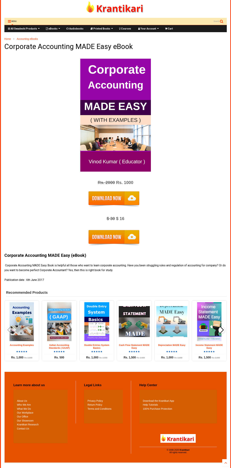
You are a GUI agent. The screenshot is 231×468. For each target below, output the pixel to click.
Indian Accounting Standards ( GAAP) (59, 346)
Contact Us (23, 428)
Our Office (22, 416)
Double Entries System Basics (96, 346)
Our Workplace (25, 412)
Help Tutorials (150, 404)
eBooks (53, 28)
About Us (22, 400)
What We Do (24, 408)
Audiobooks (74, 28)
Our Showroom (25, 420)
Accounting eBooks (27, 38)
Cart (169, 28)
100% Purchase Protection (157, 408)
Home (7, 38)
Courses (125, 28)
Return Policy (95, 404)
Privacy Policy (95, 400)
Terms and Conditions (99, 408)
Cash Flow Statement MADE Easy (134, 346)
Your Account (148, 28)
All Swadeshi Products (24, 28)
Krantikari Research (28, 424)
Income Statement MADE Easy (209, 346)
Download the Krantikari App (158, 400)
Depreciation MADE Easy (171, 345)
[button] (221, 330)
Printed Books (102, 28)
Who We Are (24, 404)
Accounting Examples (22, 345)
